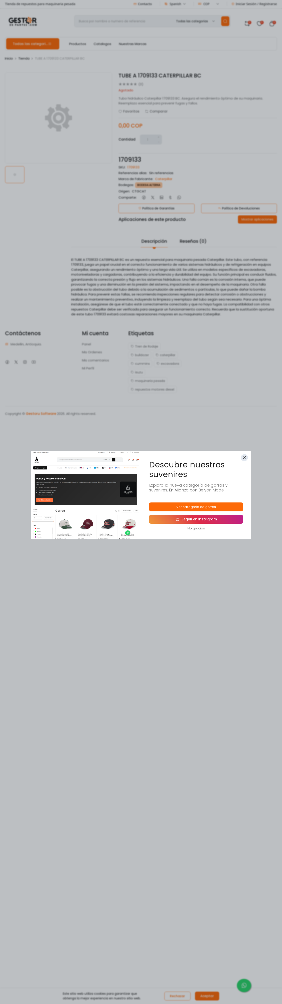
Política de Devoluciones (239, 208)
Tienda (24, 58)
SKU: (122, 167)
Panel (86, 344)
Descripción (154, 241)
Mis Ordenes (92, 352)
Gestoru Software (41, 413)
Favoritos (129, 111)
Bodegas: (126, 184)
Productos (77, 43)
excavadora (167, 363)
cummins (140, 363)
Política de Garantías (156, 208)
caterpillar (165, 355)
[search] (225, 21)
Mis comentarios (95, 360)
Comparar (156, 111)
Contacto (143, 4)
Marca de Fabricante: (136, 179)
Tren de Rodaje (144, 346)
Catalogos (102, 43)
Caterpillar (163, 179)
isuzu (137, 372)
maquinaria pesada (148, 381)
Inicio (9, 58)
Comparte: (128, 197)
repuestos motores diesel (152, 389)
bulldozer (140, 355)
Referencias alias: (133, 173)
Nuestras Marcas (133, 43)
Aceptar (207, 996)
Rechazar (177, 996)
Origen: (124, 191)
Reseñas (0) (193, 241)
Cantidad (127, 139)
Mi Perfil (88, 368)
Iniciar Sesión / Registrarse (254, 4)
